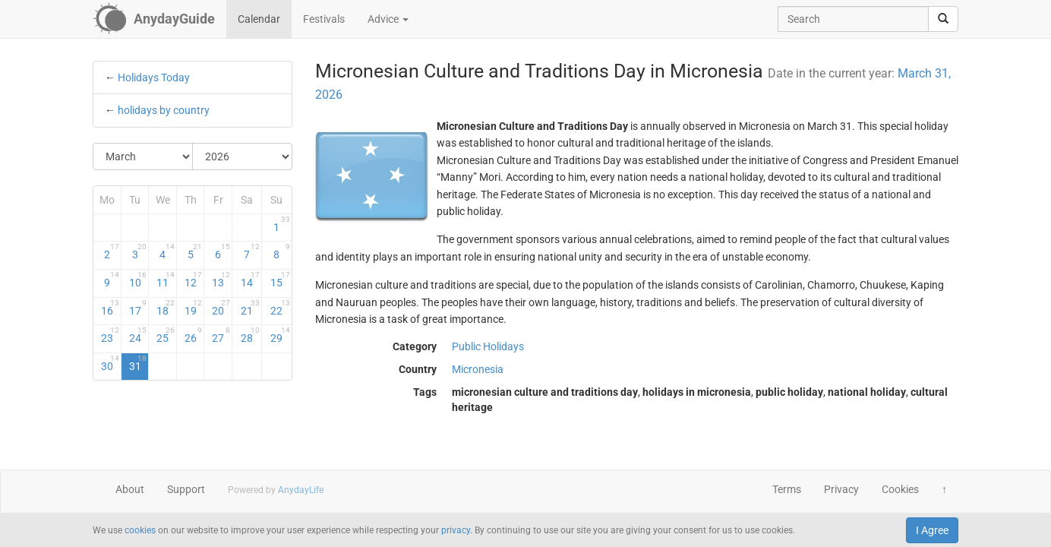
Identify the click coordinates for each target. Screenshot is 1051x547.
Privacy (841, 489)
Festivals (324, 19)
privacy (455, 530)
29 (279, 335)
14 (250, 279)
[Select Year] (242, 156)
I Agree (932, 530)
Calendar (259, 19)
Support (186, 489)
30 (110, 363)
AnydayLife (301, 490)
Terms (786, 489)
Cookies (900, 489)
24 (138, 335)
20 (221, 308)
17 (138, 308)
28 (250, 335)
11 (165, 279)
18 (165, 308)
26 (194, 335)
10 (138, 279)
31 (138, 363)
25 (165, 335)
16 (110, 308)
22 (279, 308)
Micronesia (477, 369)
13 (221, 279)
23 (110, 335)
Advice (388, 19)
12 (194, 279)
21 (250, 308)
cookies (140, 530)
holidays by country (164, 110)
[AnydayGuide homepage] (153, 19)
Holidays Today (154, 77)
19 (194, 308)
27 (221, 335)
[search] (943, 19)
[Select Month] (143, 156)
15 (279, 279)
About (129, 489)
